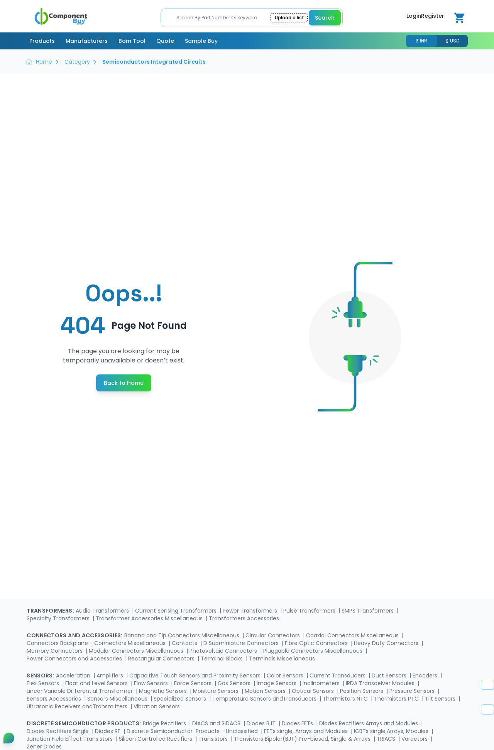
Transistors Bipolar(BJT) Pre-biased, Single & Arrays (303, 739)
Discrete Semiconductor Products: (84, 723)
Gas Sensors (235, 683)
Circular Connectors (273, 635)
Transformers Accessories (244, 618)
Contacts (185, 643)
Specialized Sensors (181, 699)
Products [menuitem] (42, 41)
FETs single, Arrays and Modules (306, 731)
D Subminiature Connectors (241, 643)
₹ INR (421, 41)
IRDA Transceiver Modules (381, 683)
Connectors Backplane (58, 643)
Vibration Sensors (157, 706)
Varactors (415, 739)
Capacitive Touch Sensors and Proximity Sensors (195, 675)
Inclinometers (322, 683)
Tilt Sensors (441, 699)
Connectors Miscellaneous (130, 643)
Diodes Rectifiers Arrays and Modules (369, 723)
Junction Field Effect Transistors (70, 739)
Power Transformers (251, 611)
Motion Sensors (266, 691)
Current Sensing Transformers (176, 611)
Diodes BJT (262, 723)
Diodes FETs (298, 723)
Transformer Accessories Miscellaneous (150, 618)
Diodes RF (108, 731)
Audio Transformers (103, 611)
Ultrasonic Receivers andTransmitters (78, 706)
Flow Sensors (151, 683)
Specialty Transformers (59, 618)
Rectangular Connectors (162, 658)
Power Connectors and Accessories (75, 658)
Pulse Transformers (310, 611)
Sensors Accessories (55, 699)
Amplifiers (110, 675)
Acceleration (74, 675)
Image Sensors (277, 683)
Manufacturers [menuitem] (87, 41)
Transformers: (50, 611)
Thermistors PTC (397, 699)
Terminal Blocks (222, 658)
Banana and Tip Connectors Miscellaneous (182, 635)
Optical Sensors (313, 691)
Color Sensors (286, 675)
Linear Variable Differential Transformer (80, 691)
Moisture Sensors (216, 691)
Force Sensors (193, 683)
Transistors (213, 739)
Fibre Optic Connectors (317, 643)
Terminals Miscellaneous (282, 658)
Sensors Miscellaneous (118, 699)
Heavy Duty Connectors (387, 643)
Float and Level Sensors (97, 683)
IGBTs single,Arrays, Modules (392, 731)
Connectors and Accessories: (74, 635)
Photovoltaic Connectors (224, 651)
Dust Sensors (390, 675)
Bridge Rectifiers (165, 723)
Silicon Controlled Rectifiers (156, 739)
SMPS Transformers (368, 611)
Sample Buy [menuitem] (201, 41)
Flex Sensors (44, 683)
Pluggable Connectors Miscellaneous (313, 651)
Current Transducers (338, 675)
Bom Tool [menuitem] (131, 41)
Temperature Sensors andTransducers (265, 699)
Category (77, 62)
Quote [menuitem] (165, 41)
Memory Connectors (55, 651)
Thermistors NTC (346, 699)
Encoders (426, 675)
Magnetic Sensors (163, 691)
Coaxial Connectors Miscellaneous (353, 635)
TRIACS (387, 739)
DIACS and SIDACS (217, 723)
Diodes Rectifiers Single (58, 731)
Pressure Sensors (412, 691)
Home (44, 62)
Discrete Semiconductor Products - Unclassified (193, 731)
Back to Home (124, 383)
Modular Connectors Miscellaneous (137, 651)
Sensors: (40, 675)
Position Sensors (362, 691)
